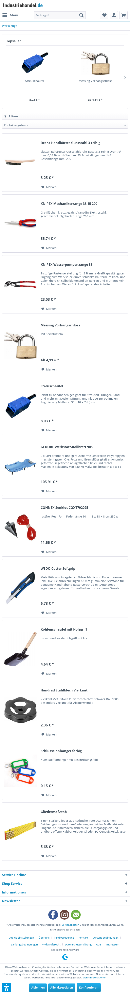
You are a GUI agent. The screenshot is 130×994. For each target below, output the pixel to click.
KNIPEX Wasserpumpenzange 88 (66, 265)
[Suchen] (81, 15)
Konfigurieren (88, 987)
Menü (10, 14)
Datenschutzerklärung (78, 944)
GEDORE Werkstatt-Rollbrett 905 (67, 447)
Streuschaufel (34, 81)
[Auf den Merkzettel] (49, 187)
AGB (98, 944)
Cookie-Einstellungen (21, 937)
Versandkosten (70, 924)
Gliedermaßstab (54, 812)
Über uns (44, 937)
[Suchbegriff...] (60, 15)
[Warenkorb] (123, 15)
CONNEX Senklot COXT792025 (64, 508)
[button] (6, 987)
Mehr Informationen (94, 977)
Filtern (11, 116)
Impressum (112, 944)
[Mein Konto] (114, 15)
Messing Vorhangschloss (95, 81)
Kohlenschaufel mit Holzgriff (64, 629)
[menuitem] (10, 15)
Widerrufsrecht (51, 944)
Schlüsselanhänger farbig (61, 751)
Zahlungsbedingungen (24, 944)
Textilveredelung (64, 937)
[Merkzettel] (104, 15)
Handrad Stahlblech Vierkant (64, 690)
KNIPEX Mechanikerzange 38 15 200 (69, 204)
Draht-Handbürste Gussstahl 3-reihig (70, 143)
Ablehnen (38, 987)
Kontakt (83, 937)
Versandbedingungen (105, 937)
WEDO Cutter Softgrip (58, 568)
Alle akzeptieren (61, 987)
